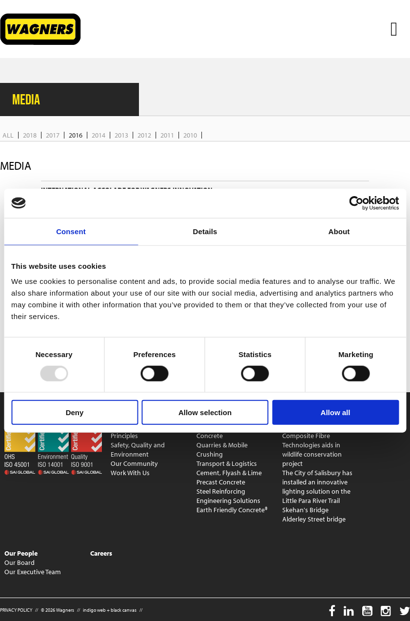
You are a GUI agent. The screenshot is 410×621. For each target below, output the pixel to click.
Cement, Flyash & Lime (229, 472)
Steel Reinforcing (220, 491)
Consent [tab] (71, 231)
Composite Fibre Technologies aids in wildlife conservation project (312, 449)
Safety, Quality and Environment (138, 450)
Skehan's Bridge (305, 509)
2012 (144, 135)
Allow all (336, 412)
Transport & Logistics (226, 463)
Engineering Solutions (228, 500)
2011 (167, 135)
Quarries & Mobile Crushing (222, 450)
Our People (21, 553)
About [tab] (339, 231)
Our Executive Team (32, 571)
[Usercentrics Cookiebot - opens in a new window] (356, 203)
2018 (30, 135)
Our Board (19, 562)
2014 (98, 135)
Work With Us (130, 472)
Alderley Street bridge (314, 519)
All (8, 135)
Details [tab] (205, 231)
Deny (75, 412)
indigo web (94, 610)
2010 (190, 135)
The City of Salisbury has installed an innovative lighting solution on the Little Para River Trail (317, 486)
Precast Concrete (220, 482)
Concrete (209, 435)
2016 (75, 135)
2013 (121, 135)
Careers (101, 553)
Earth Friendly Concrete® (232, 509)
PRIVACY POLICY (16, 610)
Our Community (134, 463)
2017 (52, 135)
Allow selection (205, 412)
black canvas (124, 610)
